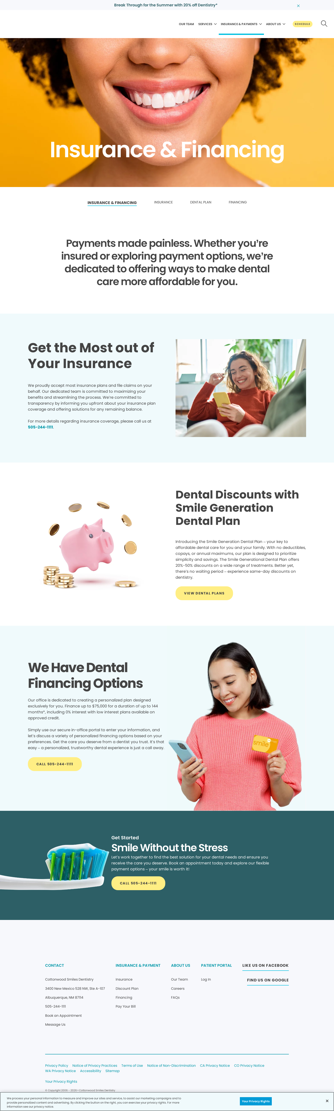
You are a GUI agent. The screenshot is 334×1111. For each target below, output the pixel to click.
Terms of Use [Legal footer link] (132, 1066)
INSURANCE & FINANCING (112, 202)
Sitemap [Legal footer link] (112, 1071)
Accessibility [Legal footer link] (90, 1071)
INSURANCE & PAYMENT (138, 965)
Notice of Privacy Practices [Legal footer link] (94, 1066)
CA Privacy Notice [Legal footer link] (215, 1066)
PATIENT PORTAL (216, 965)
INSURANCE (163, 202)
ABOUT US (273, 24)
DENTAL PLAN (200, 202)
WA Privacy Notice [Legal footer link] (60, 1071)
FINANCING (238, 202)
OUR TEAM (186, 24)
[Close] (327, 1100)
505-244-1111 (40, 427)
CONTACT (54, 965)
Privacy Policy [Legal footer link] (56, 1066)
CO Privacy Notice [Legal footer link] (249, 1066)
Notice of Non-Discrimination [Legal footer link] (171, 1066)
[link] (112, 203)
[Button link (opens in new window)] (265, 966)
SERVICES (205, 24)
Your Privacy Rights (61, 1082)
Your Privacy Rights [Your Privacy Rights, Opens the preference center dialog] (256, 1101)
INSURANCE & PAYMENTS (239, 24)
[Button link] (302, 24)
